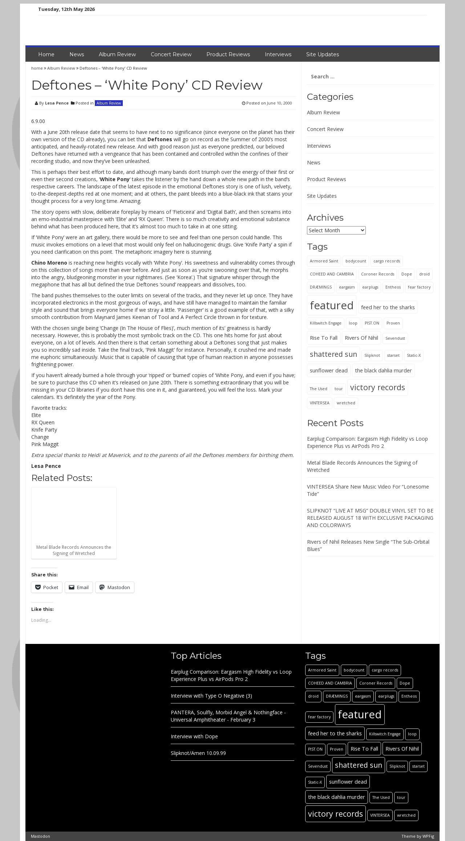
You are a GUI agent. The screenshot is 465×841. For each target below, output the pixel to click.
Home (46, 54)
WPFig (428, 836)
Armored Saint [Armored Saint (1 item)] (324, 261)
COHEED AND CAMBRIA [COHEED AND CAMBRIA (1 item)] (332, 274)
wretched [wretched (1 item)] (346, 402)
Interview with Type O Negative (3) (211, 695)
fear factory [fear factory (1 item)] (419, 287)
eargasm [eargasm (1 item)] (347, 287)
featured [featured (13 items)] (332, 305)
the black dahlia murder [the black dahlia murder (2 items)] (383, 370)
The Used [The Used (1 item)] (318, 388)
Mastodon (40, 836)
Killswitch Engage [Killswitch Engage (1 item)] (325, 323)
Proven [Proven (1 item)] (393, 323)
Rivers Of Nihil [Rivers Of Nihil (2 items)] (361, 337)
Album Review (117, 54)
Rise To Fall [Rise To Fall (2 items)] (323, 337)
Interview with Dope (194, 736)
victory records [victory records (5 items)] (377, 387)
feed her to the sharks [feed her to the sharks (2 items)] (388, 307)
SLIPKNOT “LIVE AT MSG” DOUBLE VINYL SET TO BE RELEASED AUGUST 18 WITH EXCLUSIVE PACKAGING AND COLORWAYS (370, 517)
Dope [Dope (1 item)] (406, 274)
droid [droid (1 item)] (424, 274)
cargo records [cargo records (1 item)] (386, 261)
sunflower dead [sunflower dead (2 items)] (329, 370)
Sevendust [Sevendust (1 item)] (395, 338)
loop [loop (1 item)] (353, 323)
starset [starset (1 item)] (393, 355)
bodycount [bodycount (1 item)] (355, 261)
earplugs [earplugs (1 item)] (370, 287)
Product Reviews (228, 54)
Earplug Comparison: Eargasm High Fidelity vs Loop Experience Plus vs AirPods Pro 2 (367, 442)
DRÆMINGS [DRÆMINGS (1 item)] (321, 287)
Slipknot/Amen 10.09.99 (198, 753)
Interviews (278, 54)
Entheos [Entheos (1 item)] (393, 287)
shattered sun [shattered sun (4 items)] (333, 354)
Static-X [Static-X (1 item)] (414, 355)
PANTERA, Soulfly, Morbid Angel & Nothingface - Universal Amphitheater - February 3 (228, 716)
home (37, 68)
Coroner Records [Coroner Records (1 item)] (377, 274)
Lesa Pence (57, 103)
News (76, 54)
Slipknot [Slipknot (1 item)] (372, 355)
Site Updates (322, 54)
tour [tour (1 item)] (339, 388)
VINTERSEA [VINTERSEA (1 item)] (319, 402)
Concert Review (171, 54)
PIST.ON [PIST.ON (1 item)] (372, 323)
